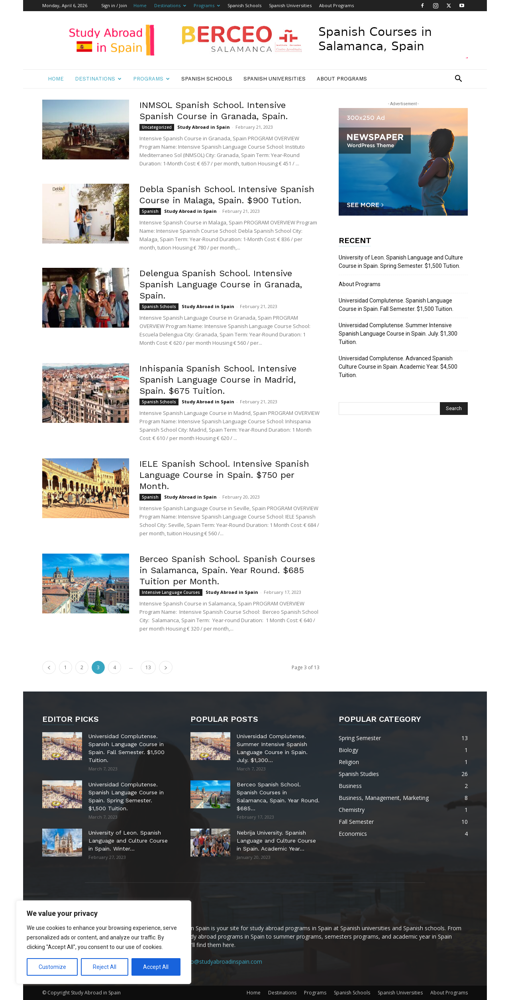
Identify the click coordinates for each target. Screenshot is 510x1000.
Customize (52, 967)
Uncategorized (157, 127)
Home (140, 5)
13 (148, 667)
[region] (103, 942)
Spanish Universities (290, 5)
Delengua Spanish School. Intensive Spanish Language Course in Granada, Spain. (220, 284)
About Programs (336, 5)
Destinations (170, 5)
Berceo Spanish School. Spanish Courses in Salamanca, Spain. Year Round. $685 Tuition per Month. (227, 570)
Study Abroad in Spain (203, 127)
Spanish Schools (244, 5)
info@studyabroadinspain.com (223, 961)
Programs (207, 5)
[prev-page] (49, 667)
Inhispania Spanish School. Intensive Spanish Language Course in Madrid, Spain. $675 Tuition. (217, 379)
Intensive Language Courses (171, 592)
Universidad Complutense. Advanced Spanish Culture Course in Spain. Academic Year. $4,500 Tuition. (398, 366)
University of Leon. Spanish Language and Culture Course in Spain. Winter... (128, 840)
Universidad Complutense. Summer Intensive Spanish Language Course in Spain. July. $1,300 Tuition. (398, 333)
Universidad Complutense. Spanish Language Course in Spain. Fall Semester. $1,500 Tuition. (396, 304)
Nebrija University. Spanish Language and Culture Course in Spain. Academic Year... (276, 840)
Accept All (156, 967)
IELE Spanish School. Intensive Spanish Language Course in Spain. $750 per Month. (224, 475)
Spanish (150, 211)
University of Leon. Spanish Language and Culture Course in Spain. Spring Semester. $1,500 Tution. (401, 261)
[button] (458, 79)
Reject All (104, 967)
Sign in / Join (114, 5)
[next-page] (166, 667)
